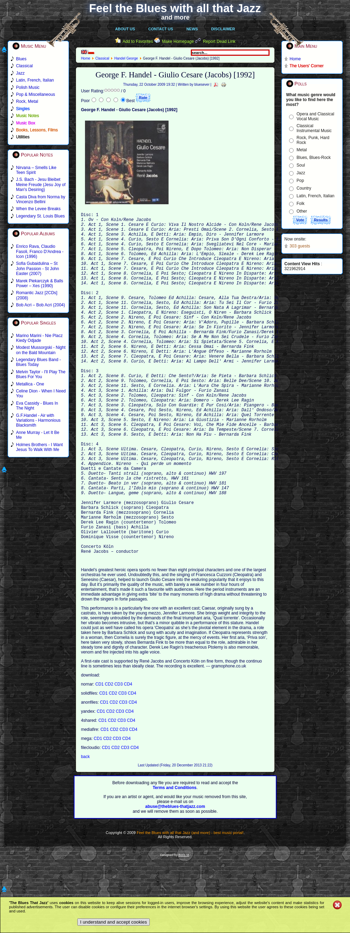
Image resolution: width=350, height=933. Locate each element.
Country (304, 188)
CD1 (100, 757)
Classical (102, 58)
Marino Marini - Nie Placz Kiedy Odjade (39, 338)
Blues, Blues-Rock (314, 157)
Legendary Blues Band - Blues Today (38, 362)
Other (302, 211)
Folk (301, 203)
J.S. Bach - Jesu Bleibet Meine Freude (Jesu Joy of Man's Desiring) (40, 184)
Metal (302, 149)
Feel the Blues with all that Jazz (175, 8)
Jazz (301, 172)
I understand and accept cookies (113, 922)
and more (175, 17)
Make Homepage (178, 41)
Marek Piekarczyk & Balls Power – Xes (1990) (39, 283)
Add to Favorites (138, 41)
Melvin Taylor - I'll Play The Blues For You (40, 374)
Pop (300, 180)
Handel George (126, 58)
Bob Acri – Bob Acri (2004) (40, 305)
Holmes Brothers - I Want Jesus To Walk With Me (39, 447)
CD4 (128, 757)
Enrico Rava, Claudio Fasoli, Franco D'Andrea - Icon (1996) (39, 251)
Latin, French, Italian (316, 195)
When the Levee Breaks (38, 208)
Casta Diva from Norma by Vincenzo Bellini (40, 199)
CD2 (109, 757)
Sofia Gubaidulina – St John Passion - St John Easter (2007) (37, 268)
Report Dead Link (219, 41)
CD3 (119, 757)
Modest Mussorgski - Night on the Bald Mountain (40, 350)
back (85, 829)
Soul (301, 165)
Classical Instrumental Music (314, 128)
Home (85, 58)
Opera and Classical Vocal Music (315, 116)
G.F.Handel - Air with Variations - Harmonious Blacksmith (38, 420)
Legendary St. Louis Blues (40, 216)
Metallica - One (30, 384)
